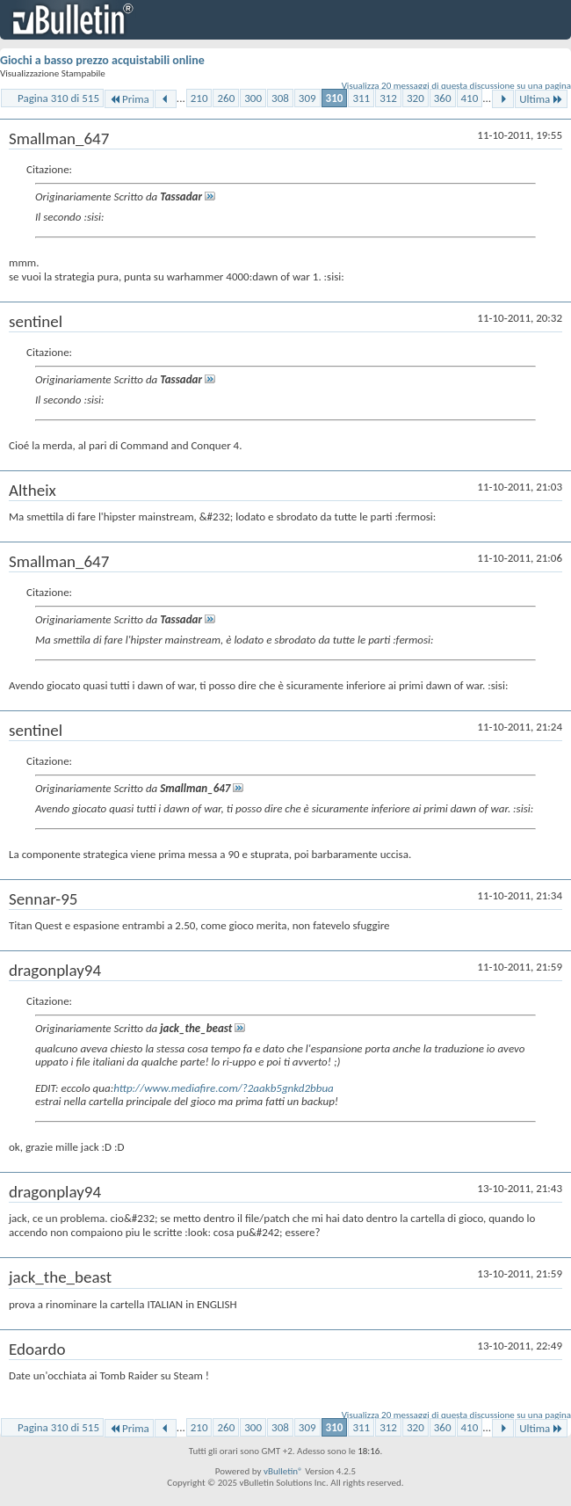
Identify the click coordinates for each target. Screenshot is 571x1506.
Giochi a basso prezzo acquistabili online (102, 60)
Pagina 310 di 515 (58, 98)
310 (334, 98)
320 (415, 98)
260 (226, 98)
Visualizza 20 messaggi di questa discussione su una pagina (456, 85)
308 (280, 98)
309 (307, 98)
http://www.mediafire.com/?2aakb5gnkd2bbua (223, 1088)
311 (361, 98)
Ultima (541, 98)
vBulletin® (283, 1471)
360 (443, 98)
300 (253, 98)
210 (199, 98)
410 (470, 98)
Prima (129, 98)
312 (388, 98)
